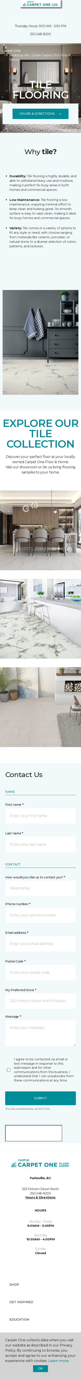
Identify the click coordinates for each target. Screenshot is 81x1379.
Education (19, 1319)
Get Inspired (21, 1302)
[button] (64, 8)
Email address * (16, 932)
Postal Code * (15, 961)
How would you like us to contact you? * (35, 877)
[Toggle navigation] (6, 8)
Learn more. (58, 1361)
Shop (14, 1285)
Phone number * (17, 904)
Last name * (14, 833)
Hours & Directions (40, 114)
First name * (14, 804)
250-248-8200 (40, 34)
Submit (40, 1098)
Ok (40, 1368)
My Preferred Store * (20, 990)
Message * (13, 1016)
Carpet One (12, 51)
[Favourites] (69, 8)
